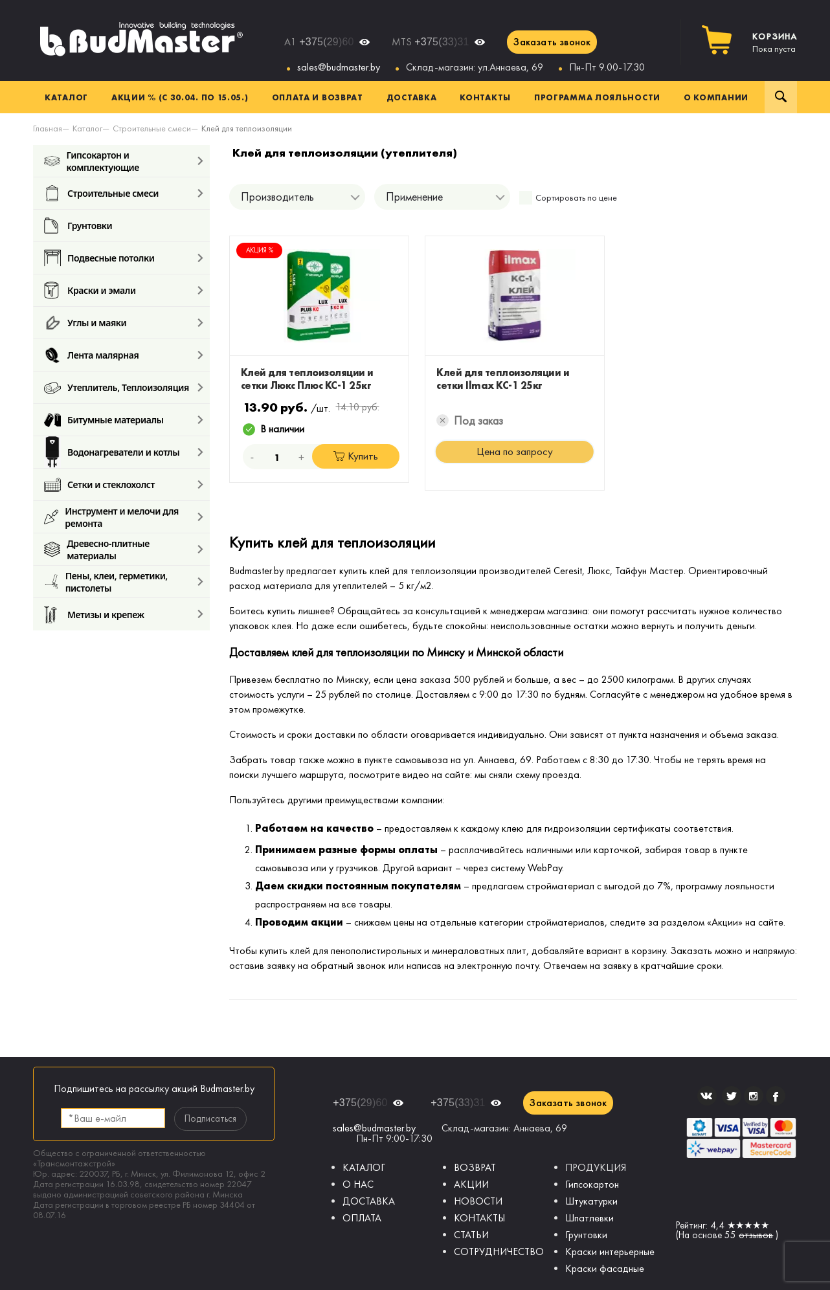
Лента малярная (91, 355)
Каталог (66, 97)
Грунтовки (78, 225)
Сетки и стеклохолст (99, 484)
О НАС (358, 1184)
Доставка (412, 97)
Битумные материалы (104, 420)
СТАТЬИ (471, 1235)
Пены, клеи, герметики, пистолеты (106, 581)
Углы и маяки (85, 323)
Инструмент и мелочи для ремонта (111, 517)
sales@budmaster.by (338, 67)
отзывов (756, 1235)
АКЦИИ (471, 1184)
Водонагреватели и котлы (111, 452)
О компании (716, 97)
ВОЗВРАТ (475, 1167)
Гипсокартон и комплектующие (91, 161)
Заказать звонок (551, 42)
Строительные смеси (101, 193)
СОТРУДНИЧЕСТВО (499, 1251)
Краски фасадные (604, 1268)
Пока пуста (774, 42)
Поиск (781, 97)
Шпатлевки (589, 1218)
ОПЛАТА (361, 1218)
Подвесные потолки (99, 258)
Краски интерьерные (610, 1251)
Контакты (485, 97)
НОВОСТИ (478, 1201)
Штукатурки (591, 1201)
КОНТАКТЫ (479, 1218)
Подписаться (210, 1118)
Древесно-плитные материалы (97, 549)
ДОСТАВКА (368, 1201)
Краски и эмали (90, 290)
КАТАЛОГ (363, 1167)
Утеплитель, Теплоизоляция (116, 387)
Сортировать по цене (576, 197)
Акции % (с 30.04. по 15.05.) (180, 97)
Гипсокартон (592, 1184)
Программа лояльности (597, 97)
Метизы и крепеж (94, 614)
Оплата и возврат (317, 97)
